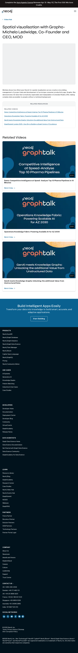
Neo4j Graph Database (10, 337)
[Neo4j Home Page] (7, 11)
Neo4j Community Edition (11, 364)
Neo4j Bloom (6, 351)
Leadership (6, 571)
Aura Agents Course (25, 3)
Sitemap (21, 629)
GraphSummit (7, 496)
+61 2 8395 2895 (15, 604)
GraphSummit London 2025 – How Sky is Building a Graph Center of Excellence (30, 124)
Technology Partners (9, 529)
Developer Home (8, 408)
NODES (5, 500)
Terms (4, 629)
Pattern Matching (8, 383)
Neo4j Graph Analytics (10, 341)
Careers (5, 564)
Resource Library (8, 473)
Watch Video (9, 188)
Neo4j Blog (6, 476)
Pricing (4, 361)
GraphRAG (6, 506)
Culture (4, 567)
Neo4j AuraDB (7, 334)
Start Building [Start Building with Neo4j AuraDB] (39, 319)
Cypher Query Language (10, 354)
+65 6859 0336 (15, 600)
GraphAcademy (7, 428)
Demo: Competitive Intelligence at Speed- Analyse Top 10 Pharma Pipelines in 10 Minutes (33, 112)
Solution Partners (8, 522)
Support (5, 574)
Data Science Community (10, 451)
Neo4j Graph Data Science (11, 344)
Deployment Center (9, 415)
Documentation (7, 412)
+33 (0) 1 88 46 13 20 (15, 597)
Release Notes (7, 432)
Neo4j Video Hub (8, 490)
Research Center (8, 483)
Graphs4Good (7, 561)
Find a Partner (7, 516)
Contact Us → (8, 583)
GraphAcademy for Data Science (13, 455)
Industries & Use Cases (10, 387)
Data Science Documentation (12, 445)
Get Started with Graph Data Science (14, 448)
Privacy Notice (13, 629)
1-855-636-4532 (11, 587)
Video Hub (8, 19)
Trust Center (6, 577)
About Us (5, 551)
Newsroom (6, 554)
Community (6, 422)
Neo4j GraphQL (7, 357)
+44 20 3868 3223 (11, 594)
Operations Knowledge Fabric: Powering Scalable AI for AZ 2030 (26, 116)
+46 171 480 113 (14, 590)
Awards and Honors (8, 557)
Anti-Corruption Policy (10, 631)
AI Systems (6, 373)
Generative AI (7, 377)
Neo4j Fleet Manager (9, 347)
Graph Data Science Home (11, 441)
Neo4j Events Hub (8, 493)
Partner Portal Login (9, 532)
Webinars (5, 503)
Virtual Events (7, 425)
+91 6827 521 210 (12, 607)
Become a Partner (8, 519)
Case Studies (6, 390)
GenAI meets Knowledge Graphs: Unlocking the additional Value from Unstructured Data (33, 120)
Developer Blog (7, 418)
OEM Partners (7, 526)
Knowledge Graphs (8, 380)
